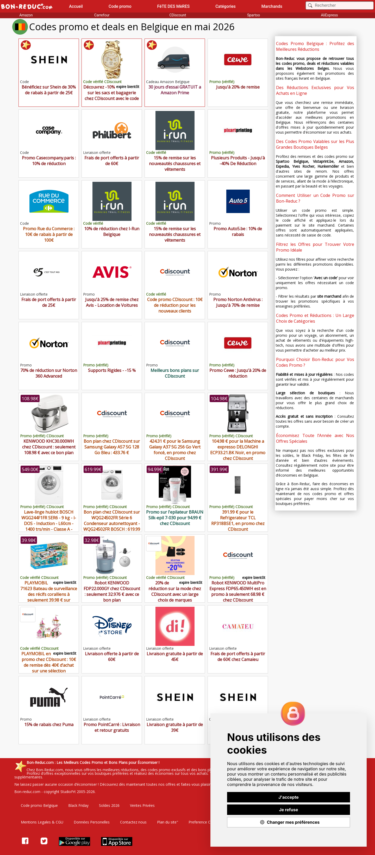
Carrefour (102, 15)
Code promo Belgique (39, 805)
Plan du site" (167, 822)
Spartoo (253, 15)
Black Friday (78, 805)
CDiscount (177, 15)
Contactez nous (133, 822)
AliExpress (329, 15)
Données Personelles (92, 822)
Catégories (225, 6)
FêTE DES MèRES (173, 6)
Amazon (26, 15)
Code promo (120, 6)
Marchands (271, 6)
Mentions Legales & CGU (42, 822)
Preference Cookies (205, 822)
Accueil (76, 6)
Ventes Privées (142, 805)
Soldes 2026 (109, 805)
